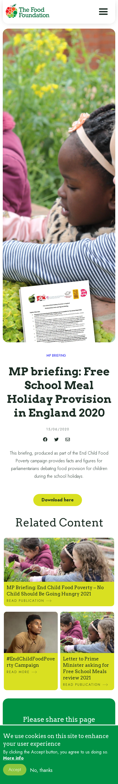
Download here (58, 500)
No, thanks (41, 773)
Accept (15, 773)
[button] (103, 12)
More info (13, 762)
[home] (27, 11)
